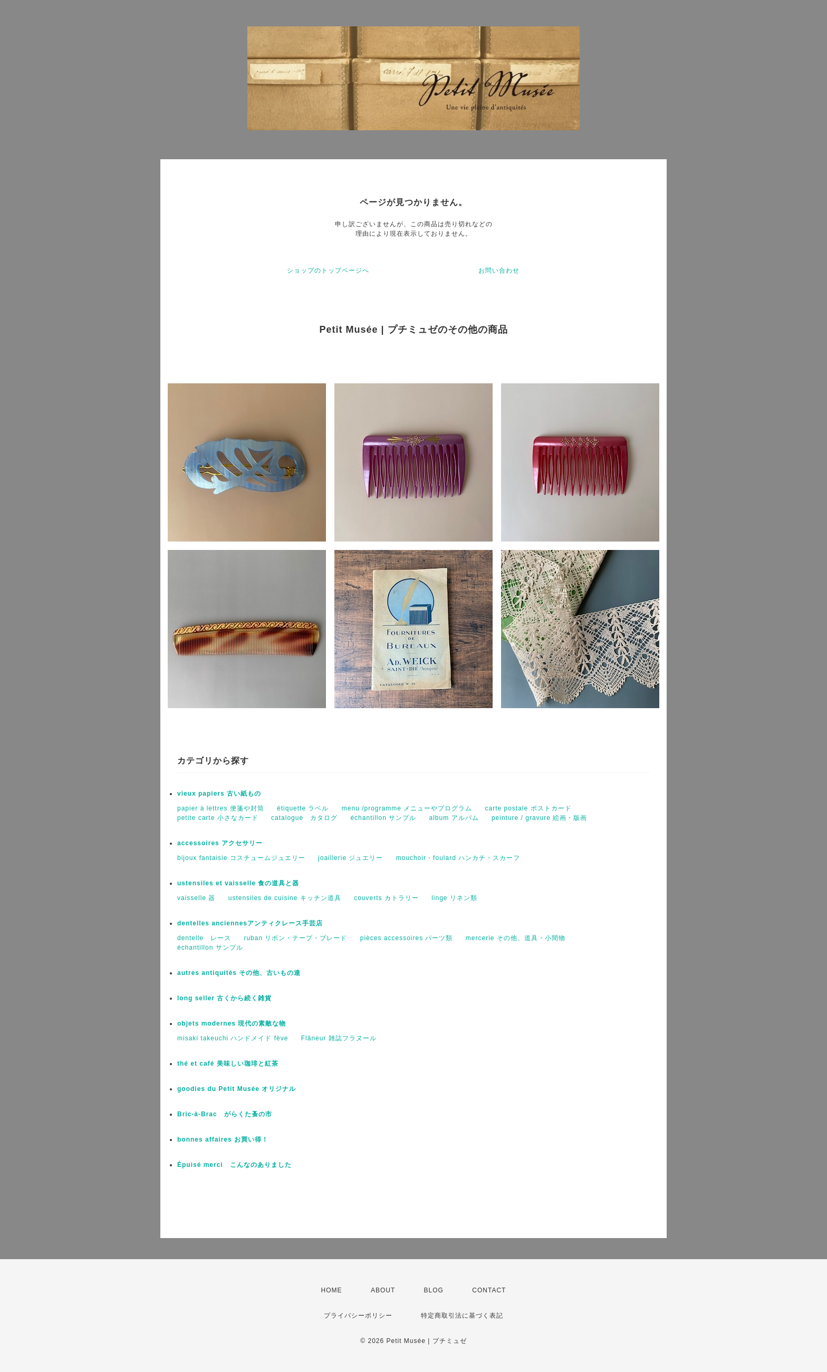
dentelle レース (204, 938)
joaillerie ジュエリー (350, 858)
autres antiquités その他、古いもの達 (239, 973)
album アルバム (454, 818)
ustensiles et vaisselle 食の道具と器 (238, 883)
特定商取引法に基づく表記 (462, 1315)
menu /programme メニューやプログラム (407, 808)
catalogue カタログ (304, 818)
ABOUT (383, 1290)
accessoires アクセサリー (220, 843)
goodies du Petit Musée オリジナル (236, 1089)
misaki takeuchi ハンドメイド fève (232, 1038)
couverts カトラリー (386, 898)
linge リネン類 (454, 898)
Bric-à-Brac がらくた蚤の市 (224, 1114)
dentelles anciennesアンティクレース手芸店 (250, 923)
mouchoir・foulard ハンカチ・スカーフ (458, 858)
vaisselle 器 (196, 898)
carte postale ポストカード (528, 808)
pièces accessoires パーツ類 (406, 938)
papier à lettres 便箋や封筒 (220, 808)
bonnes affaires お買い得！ (222, 1139)
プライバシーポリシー (358, 1315)
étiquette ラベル (303, 808)
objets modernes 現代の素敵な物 (231, 1023)
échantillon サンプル (383, 818)
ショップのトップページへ (328, 270)
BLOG (434, 1290)
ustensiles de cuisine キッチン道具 (284, 898)
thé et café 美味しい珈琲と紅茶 (227, 1063)
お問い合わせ (499, 270)
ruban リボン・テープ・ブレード (295, 938)
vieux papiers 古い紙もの (219, 793)
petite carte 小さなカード (217, 818)
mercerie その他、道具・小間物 (515, 938)
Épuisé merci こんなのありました (234, 1164)
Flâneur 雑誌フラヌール (339, 1038)
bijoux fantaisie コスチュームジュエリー (241, 858)
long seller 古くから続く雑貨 (224, 998)
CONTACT (489, 1290)
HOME (331, 1290)
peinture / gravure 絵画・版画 (539, 818)
